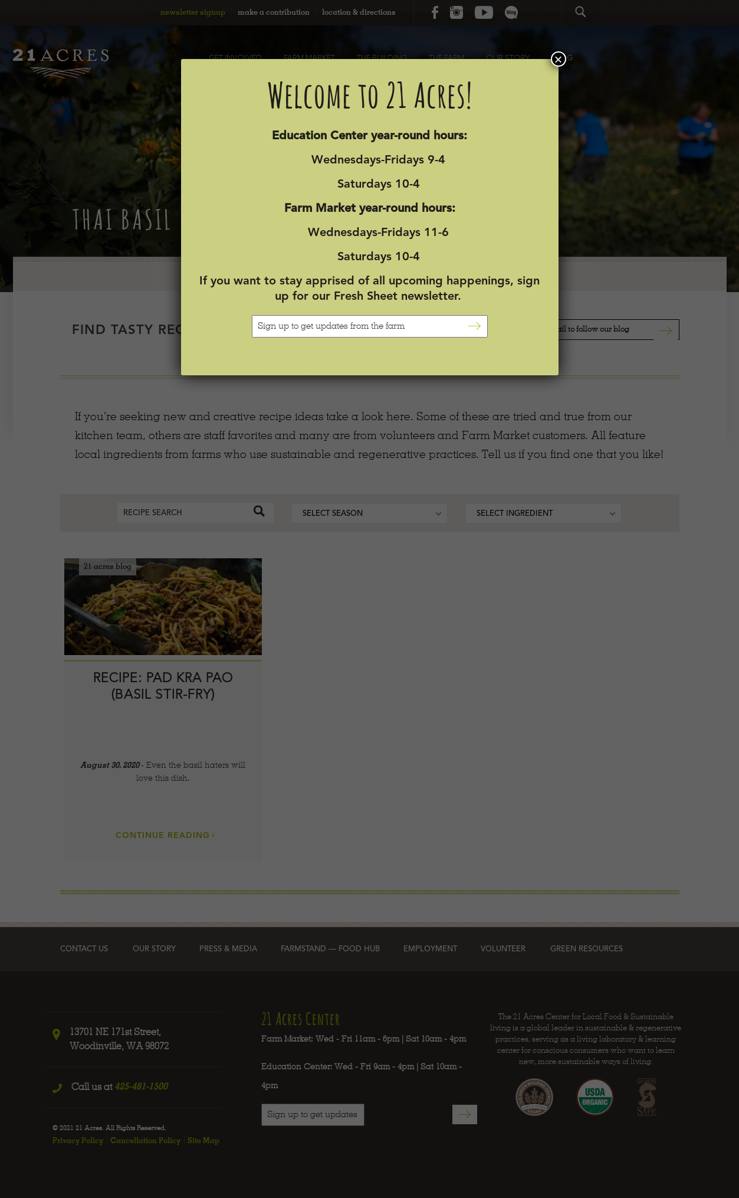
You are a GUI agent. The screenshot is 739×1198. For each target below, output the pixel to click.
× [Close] (558, 59)
